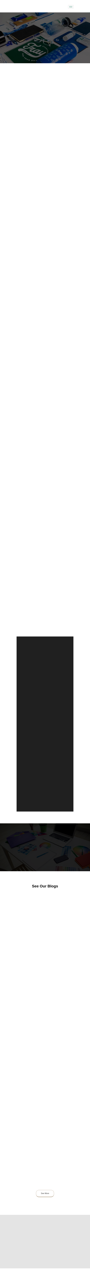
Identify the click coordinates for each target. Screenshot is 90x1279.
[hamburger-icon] (70, 7)
